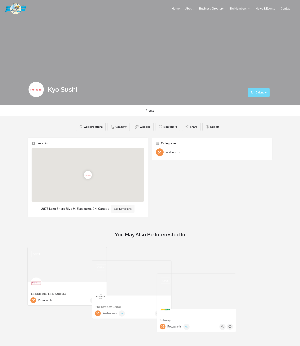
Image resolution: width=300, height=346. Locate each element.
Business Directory (211, 8)
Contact (286, 8)
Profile (150, 110)
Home (176, 8)
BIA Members (238, 8)
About (189, 8)
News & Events (265, 8)
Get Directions (123, 208)
